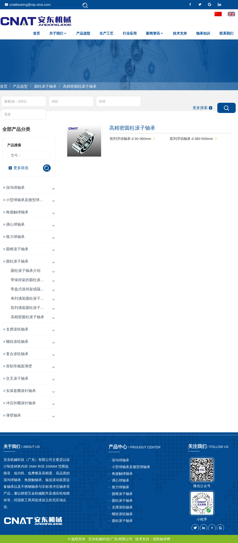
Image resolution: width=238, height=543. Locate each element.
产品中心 (135, 446)
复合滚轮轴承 (17, 354)
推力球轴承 (15, 237)
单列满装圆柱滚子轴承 (29, 298)
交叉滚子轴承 (17, 378)
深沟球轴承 (15, 188)
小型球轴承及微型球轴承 (26, 200)
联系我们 (226, 33)
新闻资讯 (153, 33)
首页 (36, 33)
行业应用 (130, 33)
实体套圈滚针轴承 (21, 391)
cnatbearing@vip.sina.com (27, 4)
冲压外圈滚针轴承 (21, 403)
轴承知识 (203, 33)
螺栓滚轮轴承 (17, 342)
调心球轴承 (15, 224)
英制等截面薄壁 (19, 366)
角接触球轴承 (17, 212)
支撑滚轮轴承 (17, 329)
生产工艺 (106, 33)
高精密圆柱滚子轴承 (79, 86)
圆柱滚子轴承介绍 (25, 271)
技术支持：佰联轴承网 (152, 539)
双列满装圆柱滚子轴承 (29, 308)
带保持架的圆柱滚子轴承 (31, 280)
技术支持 (180, 33)
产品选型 (83, 33)
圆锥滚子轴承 (17, 249)
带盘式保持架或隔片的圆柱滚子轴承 (40, 289)
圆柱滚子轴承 (44, 86)
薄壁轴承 (13, 415)
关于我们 (56, 33)
